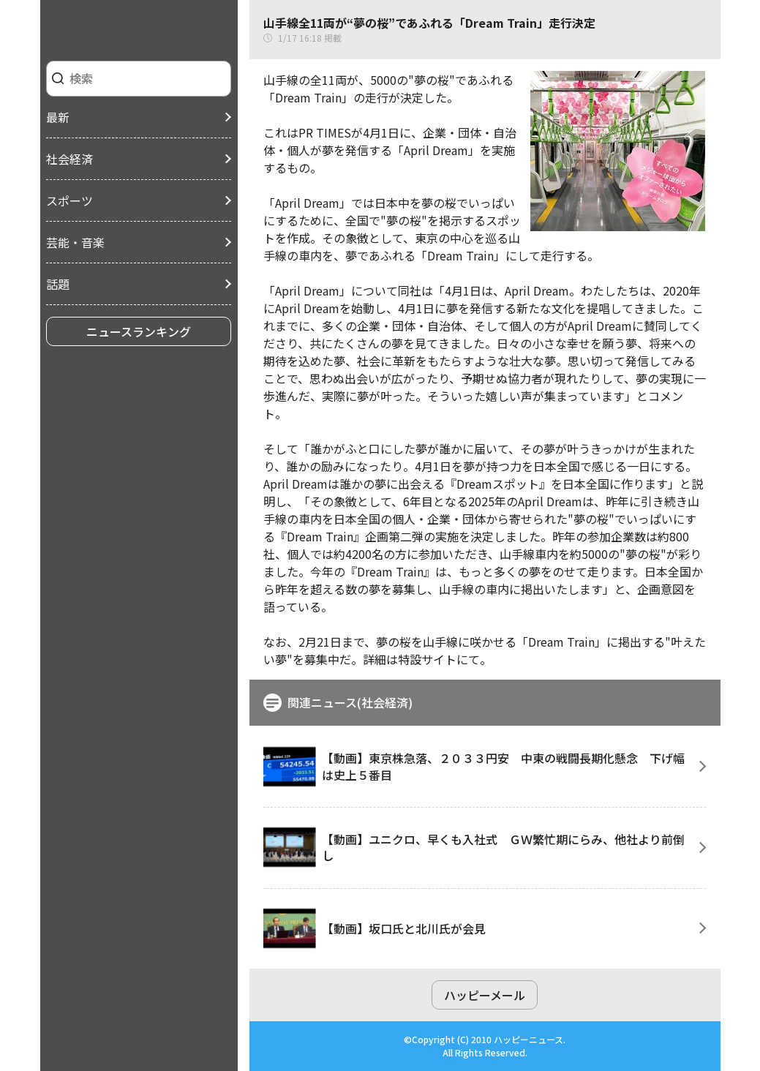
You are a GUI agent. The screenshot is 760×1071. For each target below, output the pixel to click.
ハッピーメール (484, 995)
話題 (57, 284)
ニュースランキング (138, 331)
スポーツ (69, 200)
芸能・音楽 (75, 242)
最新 (57, 117)
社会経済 (69, 159)
